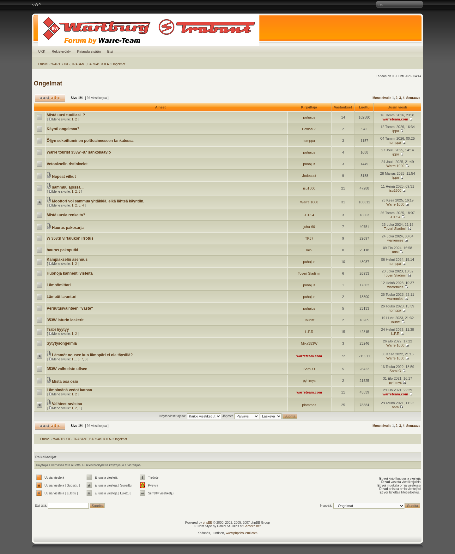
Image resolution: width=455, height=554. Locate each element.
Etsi (110, 51)
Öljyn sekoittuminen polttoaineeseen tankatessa (90, 140)
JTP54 (309, 215)
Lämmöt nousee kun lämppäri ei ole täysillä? (92, 355)
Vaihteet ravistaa (67, 404)
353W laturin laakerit (65, 320)
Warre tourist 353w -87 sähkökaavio (79, 152)
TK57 (309, 238)
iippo (395, 131)
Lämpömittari (59, 285)
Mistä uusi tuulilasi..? (66, 115)
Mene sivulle (382, 98)
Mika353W (309, 343)
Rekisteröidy (61, 51)
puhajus (309, 117)
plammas (309, 405)
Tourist (309, 320)
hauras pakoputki (62, 250)
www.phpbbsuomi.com (242, 533)
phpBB (207, 522)
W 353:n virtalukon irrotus (70, 238)
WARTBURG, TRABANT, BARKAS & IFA (80, 64)
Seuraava (413, 98)
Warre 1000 (395, 166)
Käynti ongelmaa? (63, 129)
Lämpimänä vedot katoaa (69, 390)
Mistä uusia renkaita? (66, 215)
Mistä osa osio (65, 381)
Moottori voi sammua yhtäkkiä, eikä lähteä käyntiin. (98, 201)
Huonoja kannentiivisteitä (70, 273)
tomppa (309, 141)
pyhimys (309, 380)
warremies (395, 240)
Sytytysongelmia (62, 343)
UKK (42, 51)
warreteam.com (395, 119)
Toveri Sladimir (395, 228)
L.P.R (309, 332)
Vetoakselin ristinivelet (67, 164)
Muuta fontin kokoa (36, 5)
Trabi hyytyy (58, 329)
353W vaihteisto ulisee (67, 369)
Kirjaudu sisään (89, 51)
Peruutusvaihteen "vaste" (70, 308)
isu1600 (309, 188)
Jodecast (309, 176)
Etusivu (43, 64)
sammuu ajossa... (68, 187)
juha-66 (309, 227)
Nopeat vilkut (64, 176)
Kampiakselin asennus (67, 259)
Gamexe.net (251, 526)
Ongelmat (118, 64)
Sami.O (309, 369)
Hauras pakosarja (68, 227)
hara (395, 407)
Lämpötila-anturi (61, 296)
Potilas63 (309, 129)
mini (309, 250)
